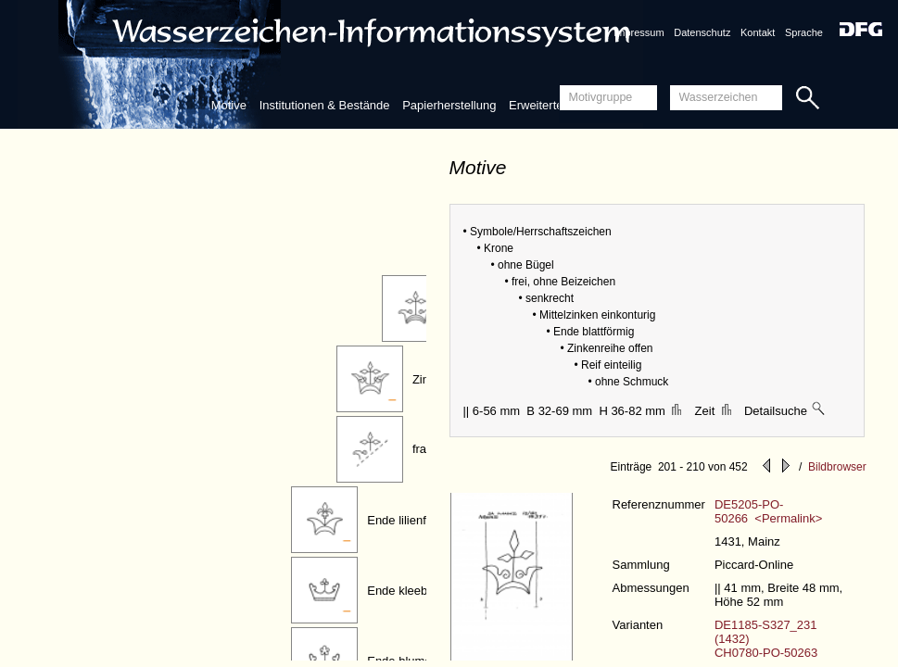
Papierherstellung (449, 105)
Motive (229, 105)
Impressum (638, 32)
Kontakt (757, 32)
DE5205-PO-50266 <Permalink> (768, 511)
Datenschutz (702, 32)
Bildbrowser (837, 466)
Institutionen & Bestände (324, 105)
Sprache (804, 32)
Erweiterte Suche (555, 105)
